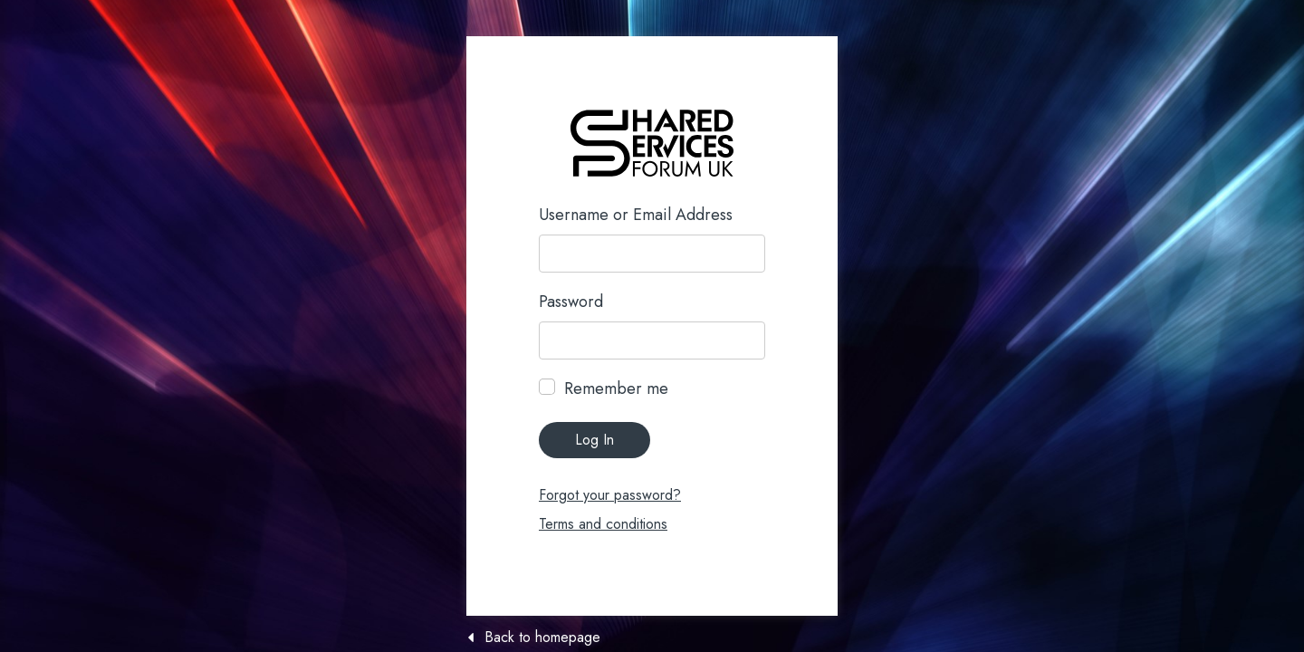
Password (571, 301)
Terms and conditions (603, 523)
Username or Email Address (636, 214)
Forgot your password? (610, 494)
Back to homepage (542, 637)
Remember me (616, 388)
